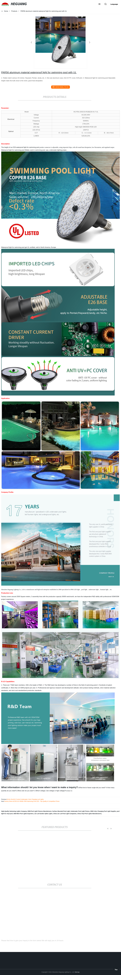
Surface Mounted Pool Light (61, 811)
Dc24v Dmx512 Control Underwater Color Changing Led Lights (25, 799)
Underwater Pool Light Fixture (80, 811)
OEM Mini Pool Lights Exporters (23, 813)
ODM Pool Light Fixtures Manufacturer (39, 811)
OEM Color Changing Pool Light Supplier (103, 811)
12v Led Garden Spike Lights (43, 813)
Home (6, 11)
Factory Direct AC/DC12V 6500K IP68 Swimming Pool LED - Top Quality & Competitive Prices (31, 801)
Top (116, 969)
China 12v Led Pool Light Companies (65, 813)
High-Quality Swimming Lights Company (14, 811)
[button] (99, 4)
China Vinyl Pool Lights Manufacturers (89, 813)
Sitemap (77, 972)
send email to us (60, 87)
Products (14, 11)
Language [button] (114, 4)
